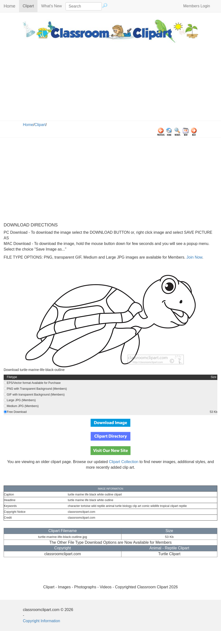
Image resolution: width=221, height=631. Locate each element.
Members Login (196, 6)
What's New (51, 6)
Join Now (193, 257)
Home (9, 6)
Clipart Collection (123, 462)
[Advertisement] (110, 84)
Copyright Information (41, 621)
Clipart (30, 5)
